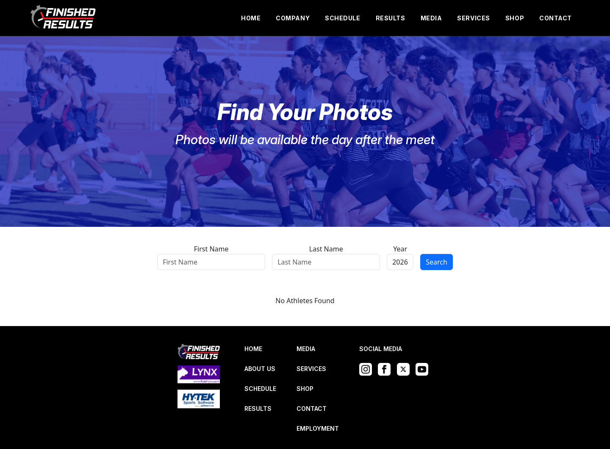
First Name (211, 249)
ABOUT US (259, 368)
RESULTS (390, 18)
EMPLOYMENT (318, 428)
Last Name (326, 249)
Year (400, 249)
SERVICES (473, 18)
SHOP (514, 18)
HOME (251, 18)
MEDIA (431, 18)
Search (436, 262)
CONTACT (555, 18)
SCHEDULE (342, 18)
